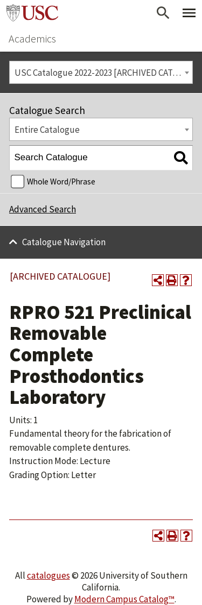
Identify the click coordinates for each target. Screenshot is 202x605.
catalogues (48, 575)
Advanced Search (42, 209)
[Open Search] (163, 13)
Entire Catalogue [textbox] (47, 130)
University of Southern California (32, 13)
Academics (32, 38)
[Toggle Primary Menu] (189, 13)
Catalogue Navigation (64, 242)
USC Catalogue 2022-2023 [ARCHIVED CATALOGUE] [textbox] (104, 73)
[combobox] (101, 72)
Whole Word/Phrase (61, 181)
